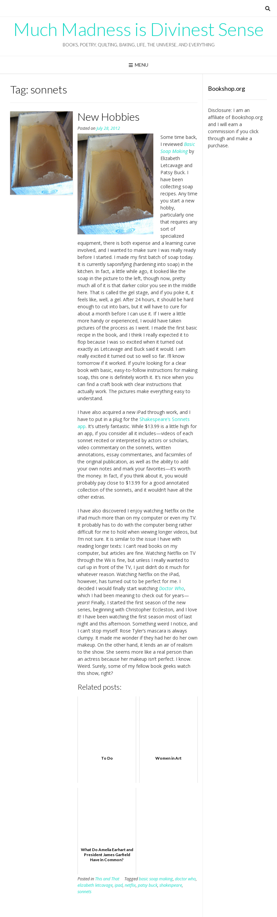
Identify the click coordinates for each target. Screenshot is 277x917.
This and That (107, 879)
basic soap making (156, 879)
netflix (130, 885)
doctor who (185, 879)
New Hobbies (109, 116)
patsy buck (147, 885)
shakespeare (170, 885)
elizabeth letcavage (95, 885)
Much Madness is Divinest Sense (138, 29)
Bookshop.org (247, 117)
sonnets (84, 891)
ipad (119, 885)
